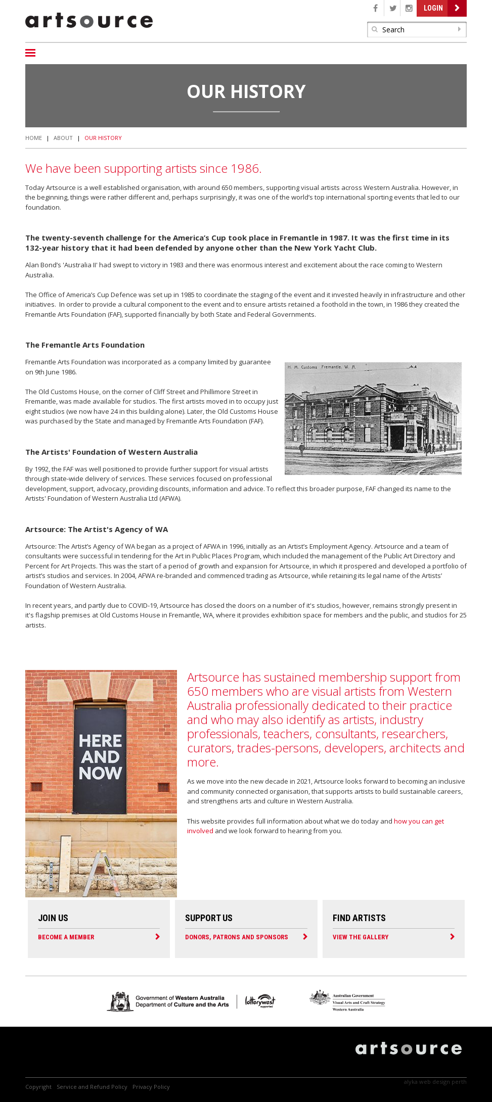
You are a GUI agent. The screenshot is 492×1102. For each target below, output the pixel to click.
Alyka (411, 1081)
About (63, 137)
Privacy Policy (151, 1086)
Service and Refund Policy (92, 1086)
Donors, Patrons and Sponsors (236, 936)
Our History (103, 137)
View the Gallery (360, 936)
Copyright (38, 1086)
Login (433, 8)
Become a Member (66, 936)
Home (33, 137)
